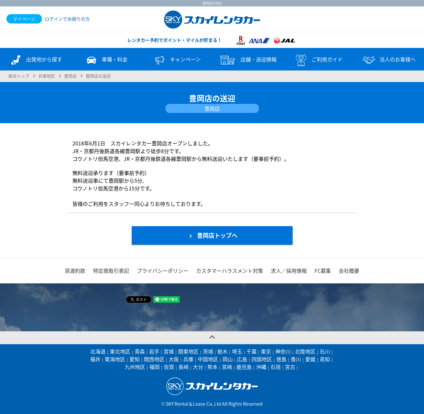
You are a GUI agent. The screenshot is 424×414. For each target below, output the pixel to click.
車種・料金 (105, 60)
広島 (242, 359)
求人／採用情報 (289, 270)
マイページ (24, 18)
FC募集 (323, 270)
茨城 (208, 351)
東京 (266, 351)
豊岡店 (70, 76)
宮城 (169, 351)
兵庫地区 (46, 76)
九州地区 (135, 367)
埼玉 (237, 351)
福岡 (154, 367)
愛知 (134, 359)
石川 (325, 351)
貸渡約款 (75, 270)
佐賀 (169, 367)
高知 (325, 359)
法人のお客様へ (389, 60)
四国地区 (261, 359)
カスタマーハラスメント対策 (229, 270)
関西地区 (154, 359)
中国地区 (208, 359)
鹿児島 (244, 367)
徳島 (281, 359)
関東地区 (188, 351)
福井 (95, 359)
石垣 (275, 367)
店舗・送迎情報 (247, 60)
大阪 (174, 359)
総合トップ (18, 76)
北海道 (98, 351)
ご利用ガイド (318, 60)
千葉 (251, 351)
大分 (198, 367)
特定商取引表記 (111, 270)
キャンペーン (177, 60)
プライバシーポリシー (162, 270)
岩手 (154, 351)
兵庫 (188, 359)
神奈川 (283, 351)
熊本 (212, 367)
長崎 (183, 367)
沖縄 (261, 367)
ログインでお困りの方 (67, 18)
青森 (140, 351)
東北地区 (120, 351)
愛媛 (310, 359)
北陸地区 (305, 351)
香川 (296, 359)
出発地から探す (35, 60)
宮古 (290, 367)
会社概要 (349, 270)
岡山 (227, 359)
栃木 (222, 351)
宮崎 (227, 367)
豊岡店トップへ (212, 235)
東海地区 (115, 359)
